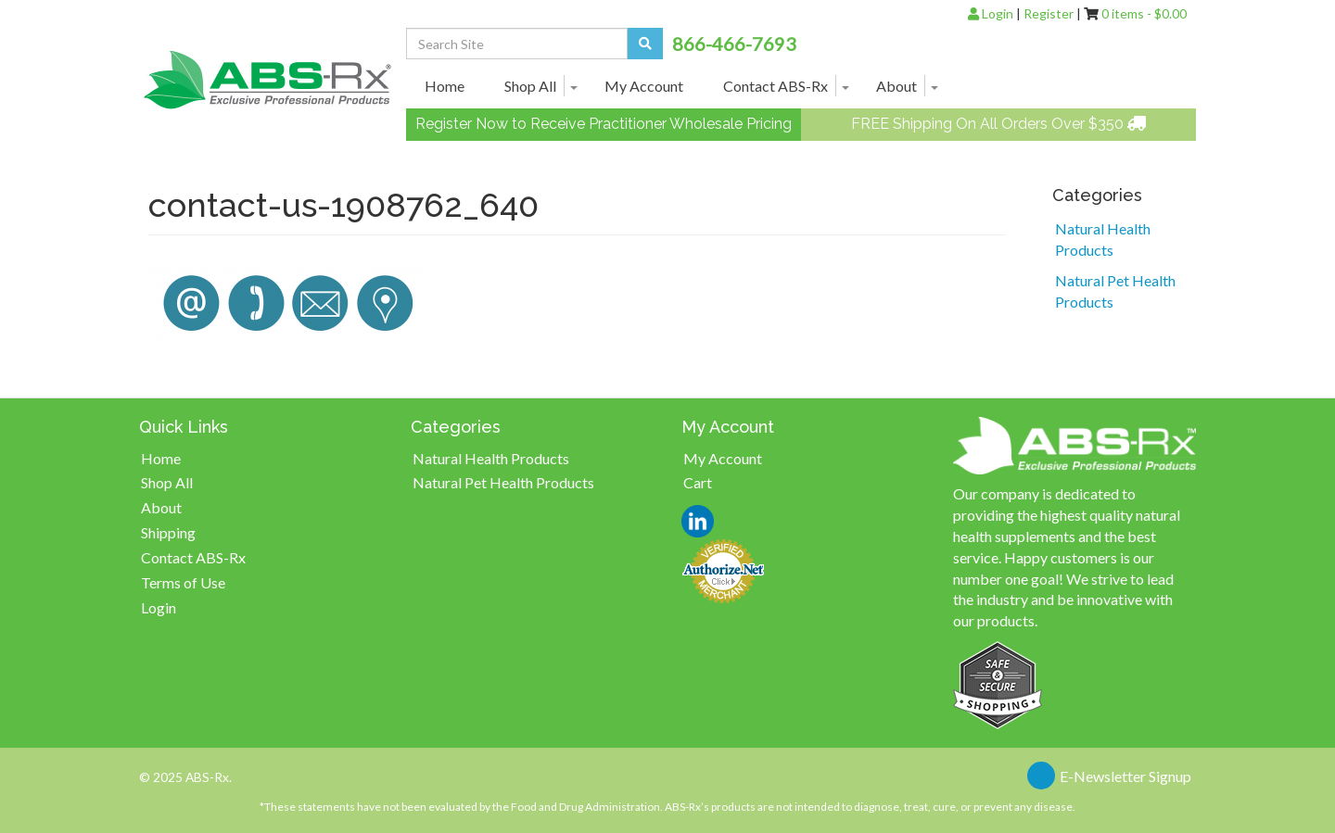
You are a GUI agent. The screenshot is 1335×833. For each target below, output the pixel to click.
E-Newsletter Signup (1125, 776)
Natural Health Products (1103, 239)
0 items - (1144, 13)
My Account (643, 86)
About (896, 86)
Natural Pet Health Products (1115, 290)
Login (990, 13)
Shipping (168, 532)
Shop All (530, 86)
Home (444, 86)
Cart (697, 482)
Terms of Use (183, 582)
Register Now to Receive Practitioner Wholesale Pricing (603, 124)
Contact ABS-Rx (775, 86)
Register (1049, 13)
